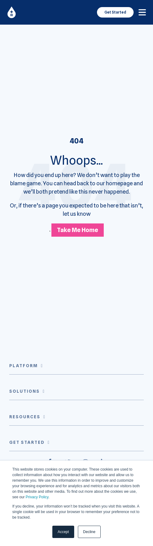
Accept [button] (63, 532)
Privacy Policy (37, 497)
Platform (23, 365)
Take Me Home (77, 230)
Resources (24, 416)
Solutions (24, 391)
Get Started (115, 12)
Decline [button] (89, 532)
